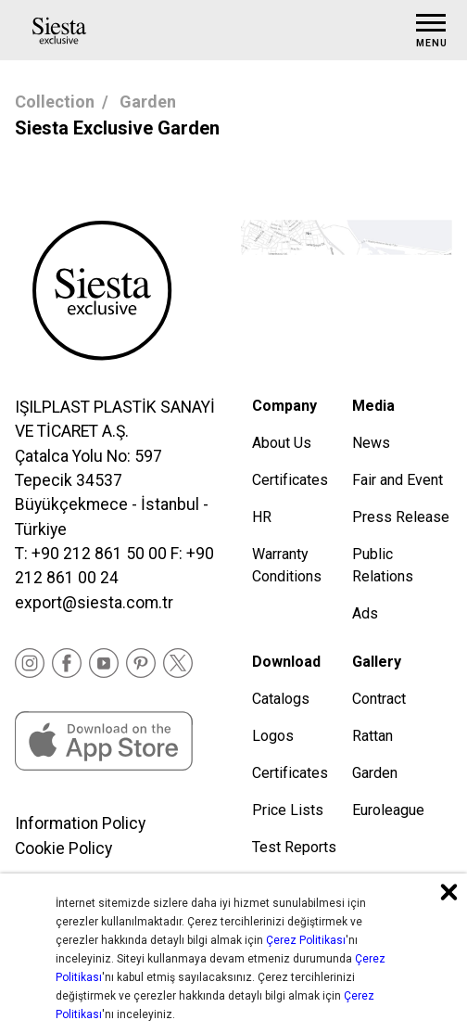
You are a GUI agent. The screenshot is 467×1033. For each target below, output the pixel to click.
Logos (273, 736)
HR (261, 517)
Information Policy (80, 823)
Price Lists (287, 810)
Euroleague (388, 810)
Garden (148, 101)
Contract (379, 699)
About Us (281, 443)
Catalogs (280, 699)
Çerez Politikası (306, 940)
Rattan (372, 736)
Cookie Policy (63, 848)
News (371, 443)
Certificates (290, 480)
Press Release (400, 517)
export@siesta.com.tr (94, 602)
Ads (365, 613)
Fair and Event (397, 480)
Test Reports (294, 847)
